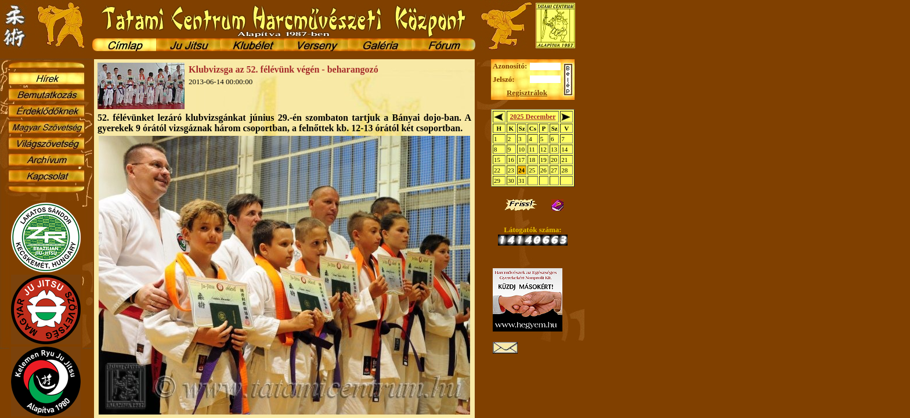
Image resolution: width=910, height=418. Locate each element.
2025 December (532, 117)
